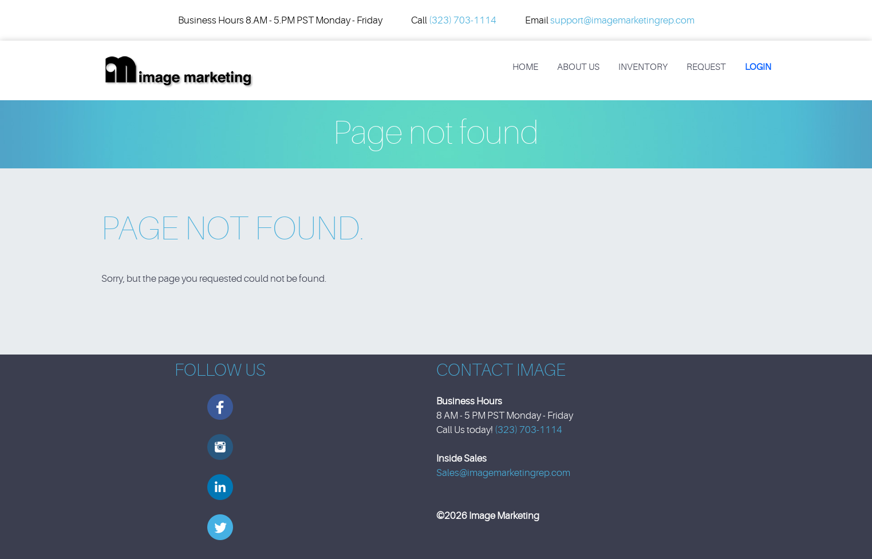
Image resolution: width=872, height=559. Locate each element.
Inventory (643, 67)
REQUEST (706, 67)
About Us (578, 67)
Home (525, 67)
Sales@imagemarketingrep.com (503, 472)
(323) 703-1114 (462, 20)
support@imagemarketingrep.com (622, 20)
